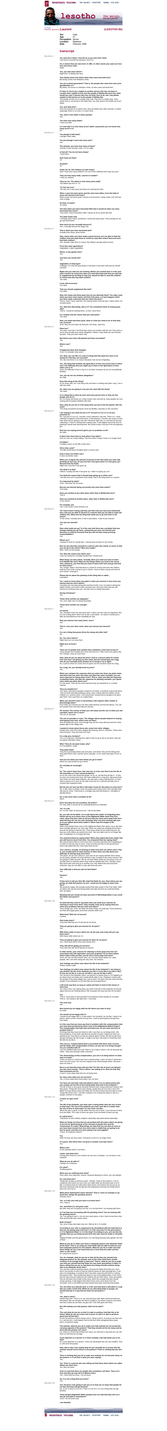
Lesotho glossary (51, 30)
